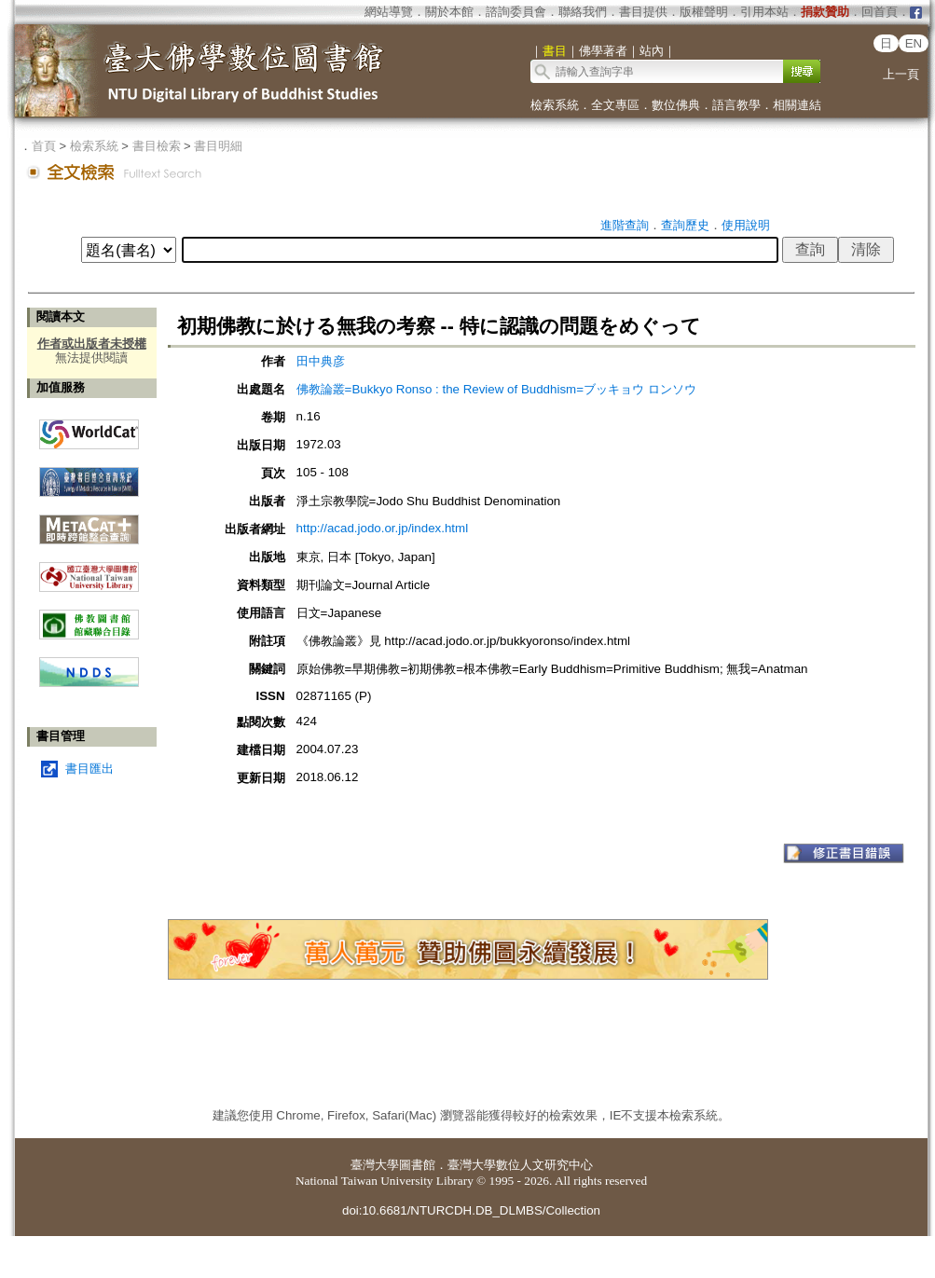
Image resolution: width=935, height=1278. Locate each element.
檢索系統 (554, 105)
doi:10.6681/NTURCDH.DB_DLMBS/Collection (471, 1210)
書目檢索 (156, 146)
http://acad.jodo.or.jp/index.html (382, 528)
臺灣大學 (375, 1165)
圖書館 (417, 1165)
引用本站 (764, 12)
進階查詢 (624, 225)
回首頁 (879, 12)
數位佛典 (676, 105)
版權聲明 (704, 12)
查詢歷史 (685, 225)
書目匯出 (89, 769)
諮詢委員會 (516, 12)
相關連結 (797, 105)
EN (914, 43)
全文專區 (615, 105)
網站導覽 (388, 12)
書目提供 (643, 12)
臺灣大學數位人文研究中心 (520, 1165)
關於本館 (449, 12)
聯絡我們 (582, 12)
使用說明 (746, 225)
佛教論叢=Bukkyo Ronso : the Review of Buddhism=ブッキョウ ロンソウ (496, 389)
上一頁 (901, 74)
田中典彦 (320, 361)
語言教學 (736, 105)
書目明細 (218, 146)
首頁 (44, 146)
